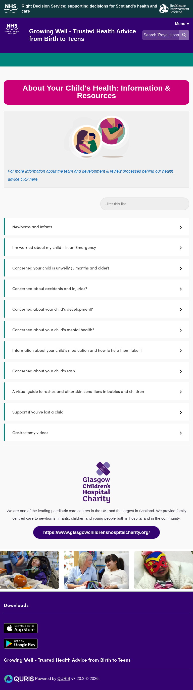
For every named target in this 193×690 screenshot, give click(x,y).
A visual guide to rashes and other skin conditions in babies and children (97, 391)
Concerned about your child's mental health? (97, 329)
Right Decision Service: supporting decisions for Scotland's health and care (89, 8)
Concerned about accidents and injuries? (97, 288)
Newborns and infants (97, 226)
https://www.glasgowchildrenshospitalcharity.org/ (96, 532)
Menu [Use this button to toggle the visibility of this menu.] (180, 24)
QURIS (63, 678)
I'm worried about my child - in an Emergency (97, 247)
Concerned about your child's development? (97, 309)
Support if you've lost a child (97, 412)
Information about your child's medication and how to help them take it (97, 350)
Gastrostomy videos (97, 432)
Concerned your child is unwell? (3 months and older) (97, 267)
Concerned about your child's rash (97, 370)
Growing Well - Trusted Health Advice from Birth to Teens (82, 35)
